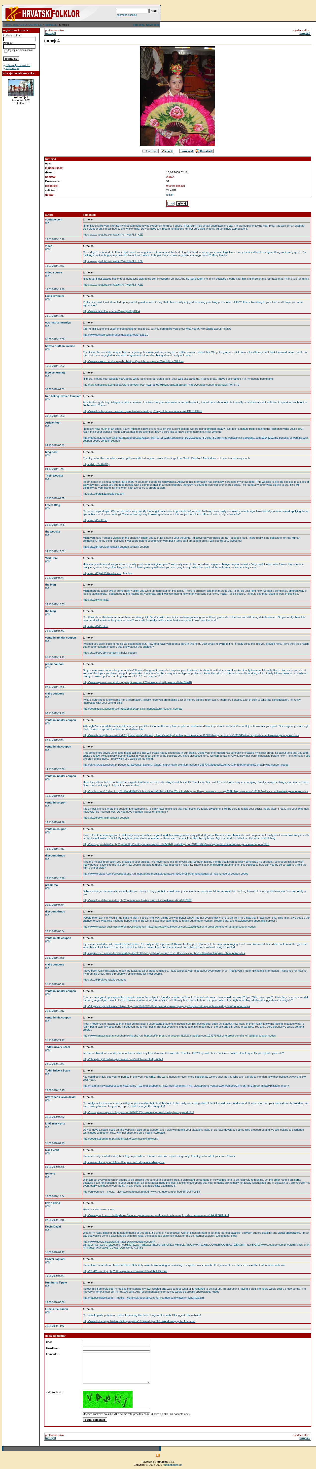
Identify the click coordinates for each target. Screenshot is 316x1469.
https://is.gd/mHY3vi (95, 520)
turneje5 (304, 33)
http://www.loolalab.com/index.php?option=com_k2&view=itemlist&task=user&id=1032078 (137, 900)
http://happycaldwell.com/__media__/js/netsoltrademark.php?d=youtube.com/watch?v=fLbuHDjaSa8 (143, 1297)
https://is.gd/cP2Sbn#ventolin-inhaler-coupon (110, 652)
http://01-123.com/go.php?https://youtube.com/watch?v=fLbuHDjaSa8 (125, 1271)
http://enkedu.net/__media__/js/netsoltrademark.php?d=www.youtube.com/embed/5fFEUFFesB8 (141, 1191)
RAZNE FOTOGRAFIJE (27, 24)
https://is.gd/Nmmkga (95, 599)
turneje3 (50, 33)
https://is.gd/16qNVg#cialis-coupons (104, 979)
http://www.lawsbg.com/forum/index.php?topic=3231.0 (115, 334)
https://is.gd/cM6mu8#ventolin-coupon (106, 817)
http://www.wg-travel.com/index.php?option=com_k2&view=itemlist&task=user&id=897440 (137, 682)
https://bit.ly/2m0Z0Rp (96, 464)
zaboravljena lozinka (17, 65)
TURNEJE (50, 24)
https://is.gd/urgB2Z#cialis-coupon (103, 493)
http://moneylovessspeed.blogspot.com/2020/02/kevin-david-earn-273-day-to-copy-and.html (138, 1112)
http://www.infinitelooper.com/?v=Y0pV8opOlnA (111, 311)
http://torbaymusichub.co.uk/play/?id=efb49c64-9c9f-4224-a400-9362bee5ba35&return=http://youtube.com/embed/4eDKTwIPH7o (161, 384)
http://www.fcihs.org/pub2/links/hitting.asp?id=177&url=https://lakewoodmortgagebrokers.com (139, 1321)
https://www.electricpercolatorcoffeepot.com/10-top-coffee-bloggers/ (124, 1162)
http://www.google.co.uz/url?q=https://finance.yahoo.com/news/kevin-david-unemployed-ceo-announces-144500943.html (156, 1215)
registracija (12, 68)
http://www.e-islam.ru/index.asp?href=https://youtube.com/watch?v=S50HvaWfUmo (133, 361)
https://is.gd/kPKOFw (95, 626)
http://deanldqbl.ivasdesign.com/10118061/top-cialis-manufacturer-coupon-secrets (132, 708)
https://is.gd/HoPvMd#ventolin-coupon (106, 546)
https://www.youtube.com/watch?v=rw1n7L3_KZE (113, 234)
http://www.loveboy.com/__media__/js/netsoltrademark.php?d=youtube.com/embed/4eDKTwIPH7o (142, 411)
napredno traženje (127, 15)
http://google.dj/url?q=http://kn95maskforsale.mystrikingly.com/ (120, 1138)
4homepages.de (172, 1464)
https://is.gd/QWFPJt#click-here (102, 573)
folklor (170, 194)
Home (7, 24)
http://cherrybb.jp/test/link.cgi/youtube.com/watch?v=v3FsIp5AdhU (123, 1059)
